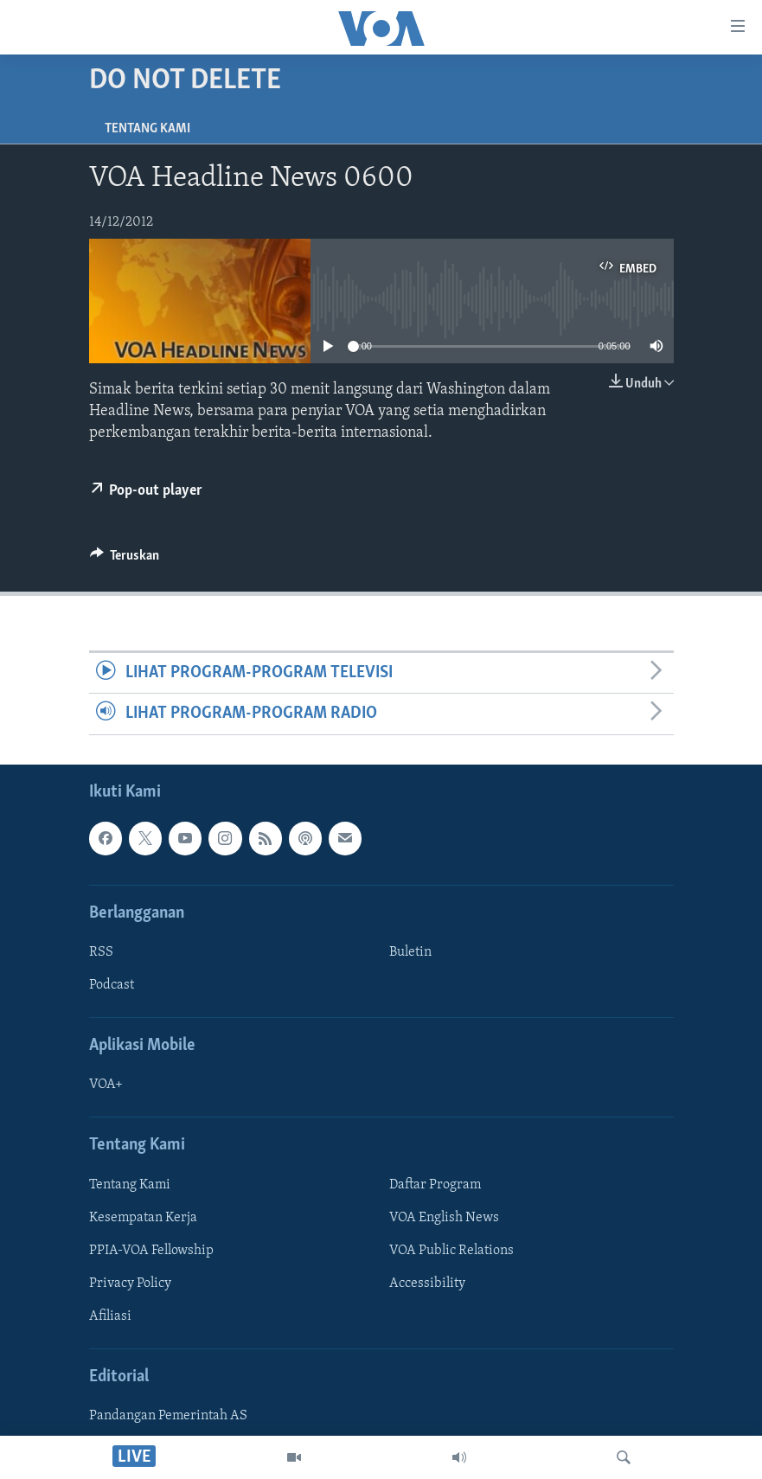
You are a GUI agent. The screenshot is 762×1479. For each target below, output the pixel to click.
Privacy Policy (130, 1283)
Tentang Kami (147, 129)
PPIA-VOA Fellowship (151, 1250)
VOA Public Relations (451, 1250)
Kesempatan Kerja (143, 1217)
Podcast (111, 985)
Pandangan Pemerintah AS (168, 1416)
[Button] (125, 559)
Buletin (410, 952)
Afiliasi (110, 1316)
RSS (101, 952)
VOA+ (106, 1085)
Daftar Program (435, 1184)
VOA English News (444, 1217)
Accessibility (427, 1283)
